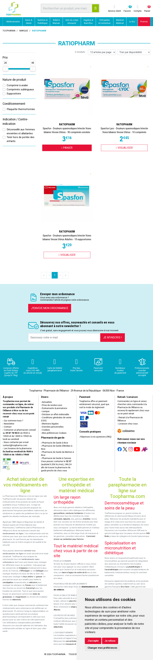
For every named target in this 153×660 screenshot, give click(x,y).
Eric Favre (125, 587)
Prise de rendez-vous (51, 405)
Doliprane (23, 568)
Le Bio (132, 21)
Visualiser (124, 147)
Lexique (45, 411)
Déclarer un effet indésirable (55, 414)
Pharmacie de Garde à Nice (54, 443)
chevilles (86, 519)
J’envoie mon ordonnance (49, 308)
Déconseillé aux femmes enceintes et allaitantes (21, 131)
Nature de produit (14, 79)
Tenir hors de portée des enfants (20, 139)
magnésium (20, 597)
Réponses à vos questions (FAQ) (95, 437)
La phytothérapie (133, 567)
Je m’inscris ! (112, 337)
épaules (66, 519)
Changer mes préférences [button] (102, 647)
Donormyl (30, 588)
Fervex (28, 585)
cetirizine (33, 582)
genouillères (59, 513)
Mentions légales (50, 424)
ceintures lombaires (74, 513)
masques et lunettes (74, 644)
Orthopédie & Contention (104, 21)
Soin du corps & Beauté (71, 21)
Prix (5, 57)
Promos (144, 21)
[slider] (5, 68)
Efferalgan (25, 571)
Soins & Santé (28, 21)
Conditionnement (14, 103)
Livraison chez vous (127, 424)
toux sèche (28, 577)
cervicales (58, 519)
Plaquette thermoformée (21, 109)
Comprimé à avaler (17, 85)
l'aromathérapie (111, 569)
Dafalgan (40, 571)
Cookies (45, 430)
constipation (8, 582)
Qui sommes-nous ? (13, 420)
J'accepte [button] (93, 640)
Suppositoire (14, 93)
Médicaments (12, 21)
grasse (39, 577)
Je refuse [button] (110, 640)
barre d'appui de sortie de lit (74, 572)
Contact (7, 427)
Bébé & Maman (56, 21)
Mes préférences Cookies (54, 433)
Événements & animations (54, 408)
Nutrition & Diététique (42, 21)
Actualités (46, 402)
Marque (23, 31)
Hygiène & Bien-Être (88, 21)
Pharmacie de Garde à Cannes (56, 458)
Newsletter (8, 424)
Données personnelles (52, 427)
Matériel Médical (120, 21)
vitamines (16, 600)
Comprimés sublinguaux (20, 89)
